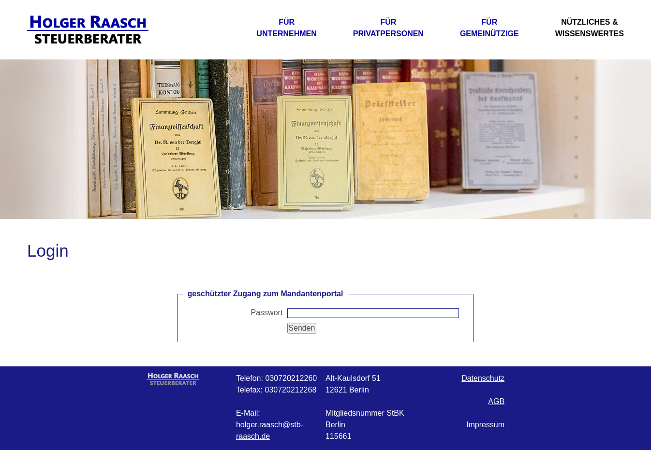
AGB (496, 401)
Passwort (267, 312)
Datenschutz (482, 378)
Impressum (485, 425)
